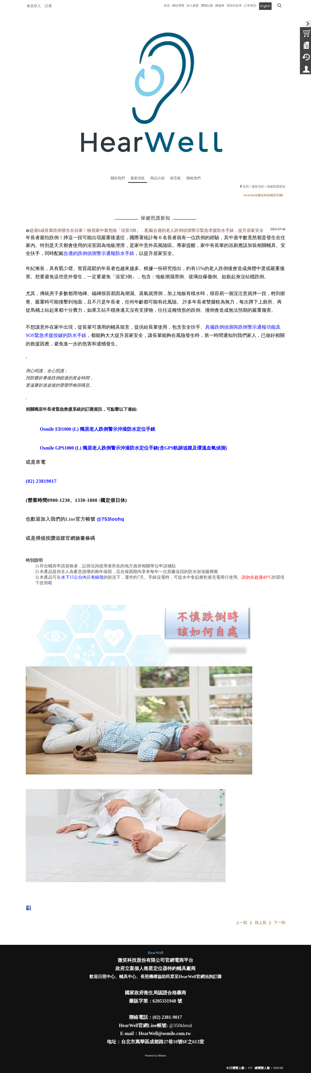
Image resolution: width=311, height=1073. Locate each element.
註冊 (48, 5)
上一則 (241, 922)
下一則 (279, 922)
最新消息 (258, 186)
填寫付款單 (234, 5)
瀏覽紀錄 (207, 5)
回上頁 (260, 922)
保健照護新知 (276, 186)
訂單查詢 (250, 5)
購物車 (219, 5)
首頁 (246, 186)
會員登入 (34, 5)
